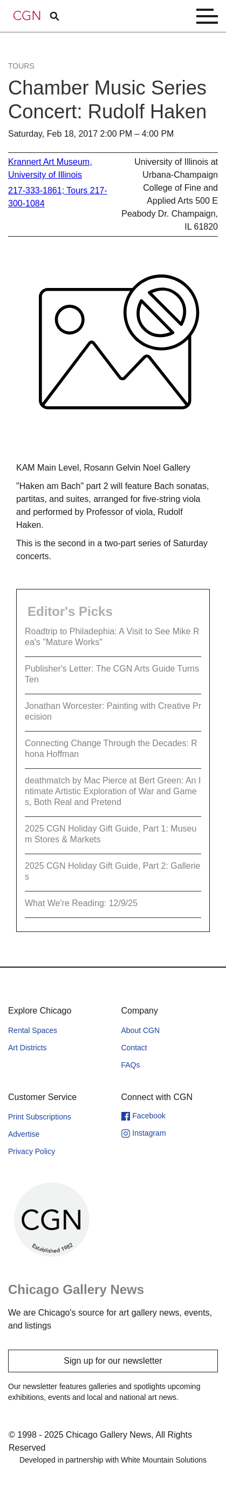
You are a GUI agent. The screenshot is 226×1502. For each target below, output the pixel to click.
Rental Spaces (32, 1030)
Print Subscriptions (39, 1117)
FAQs (130, 1065)
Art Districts (27, 1047)
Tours (21, 66)
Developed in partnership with (113, 1460)
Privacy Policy (31, 1151)
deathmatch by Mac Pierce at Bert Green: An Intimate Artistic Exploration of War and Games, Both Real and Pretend (113, 791)
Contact (134, 1047)
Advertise (23, 1134)
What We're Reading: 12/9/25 (81, 903)
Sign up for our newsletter (113, 1360)
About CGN (140, 1030)
